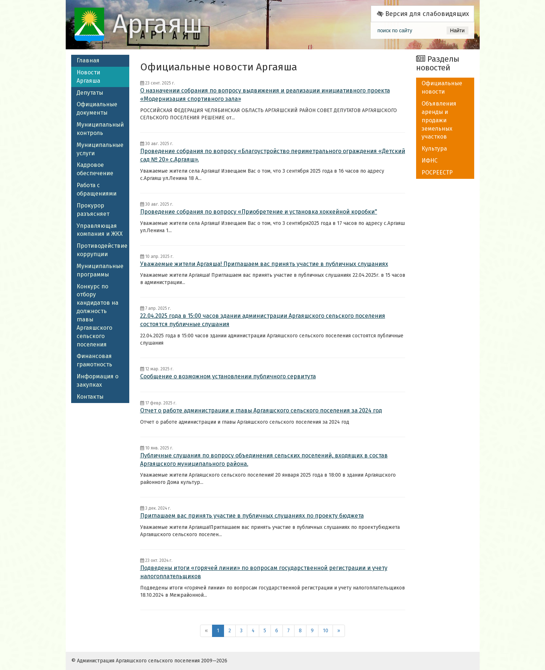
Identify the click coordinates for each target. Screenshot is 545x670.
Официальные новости (442, 87)
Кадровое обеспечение (95, 169)
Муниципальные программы (100, 270)
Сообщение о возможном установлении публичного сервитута (228, 376)
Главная (88, 60)
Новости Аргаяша (88, 76)
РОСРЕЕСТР (437, 172)
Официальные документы (97, 108)
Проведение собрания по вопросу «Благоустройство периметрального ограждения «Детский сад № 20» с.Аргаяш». (272, 155)
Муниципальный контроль (100, 128)
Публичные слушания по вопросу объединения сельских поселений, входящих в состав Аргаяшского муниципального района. (264, 459)
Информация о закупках (97, 380)
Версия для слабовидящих (423, 14)
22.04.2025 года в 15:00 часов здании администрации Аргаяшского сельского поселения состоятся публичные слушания (262, 320)
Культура (434, 148)
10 (325, 631)
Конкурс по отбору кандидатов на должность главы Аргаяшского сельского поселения (97, 315)
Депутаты (90, 92)
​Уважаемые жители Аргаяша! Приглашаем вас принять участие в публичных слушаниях (264, 263)
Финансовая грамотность (94, 360)
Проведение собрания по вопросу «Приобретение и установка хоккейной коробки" (258, 211)
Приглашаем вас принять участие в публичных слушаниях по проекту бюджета (252, 515)
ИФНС (430, 160)
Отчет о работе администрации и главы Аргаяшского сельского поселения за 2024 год (261, 410)
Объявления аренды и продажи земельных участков (439, 120)
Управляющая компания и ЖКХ (100, 230)
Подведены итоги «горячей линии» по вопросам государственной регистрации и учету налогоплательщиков (263, 572)
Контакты (90, 396)
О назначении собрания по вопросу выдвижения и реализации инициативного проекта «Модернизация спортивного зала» (265, 94)
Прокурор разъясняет (93, 209)
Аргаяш (158, 24)
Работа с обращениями (97, 189)
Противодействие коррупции (102, 250)
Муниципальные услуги (100, 149)
